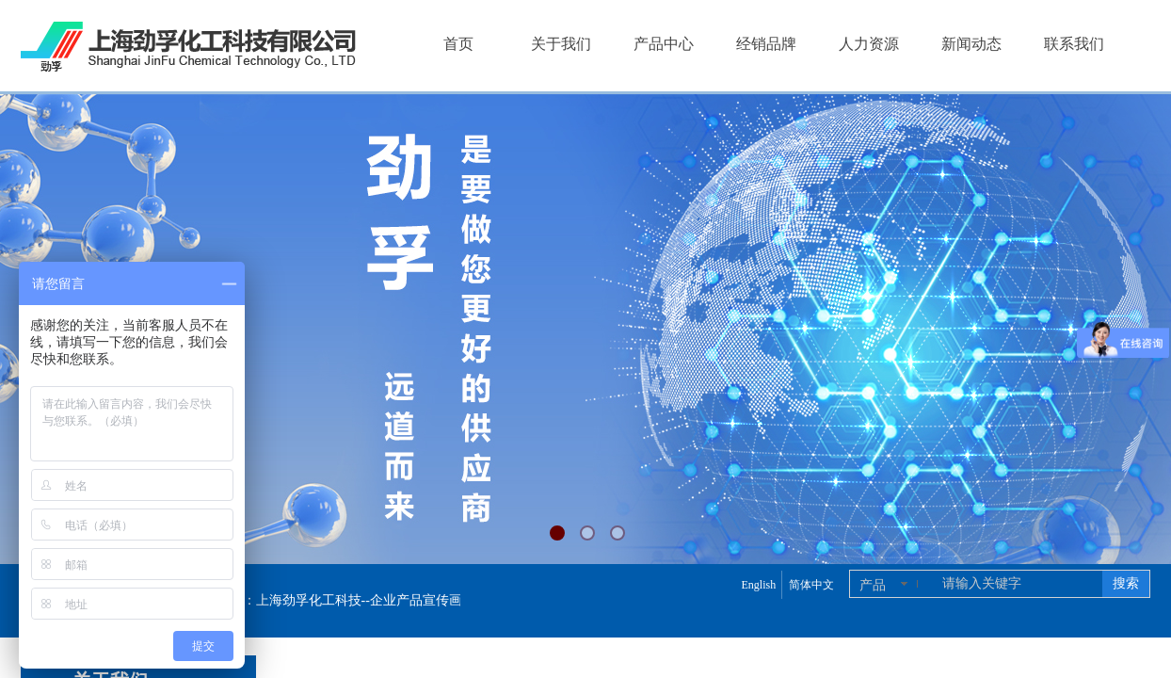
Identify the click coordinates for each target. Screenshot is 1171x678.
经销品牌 (766, 44)
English (758, 584)
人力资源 (869, 44)
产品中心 (664, 44)
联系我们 (1074, 44)
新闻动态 (971, 44)
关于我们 (561, 44)
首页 (458, 44)
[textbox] (1018, 584)
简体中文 (811, 584)
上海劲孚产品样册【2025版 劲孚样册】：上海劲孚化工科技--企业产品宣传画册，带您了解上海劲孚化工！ (327, 600)
